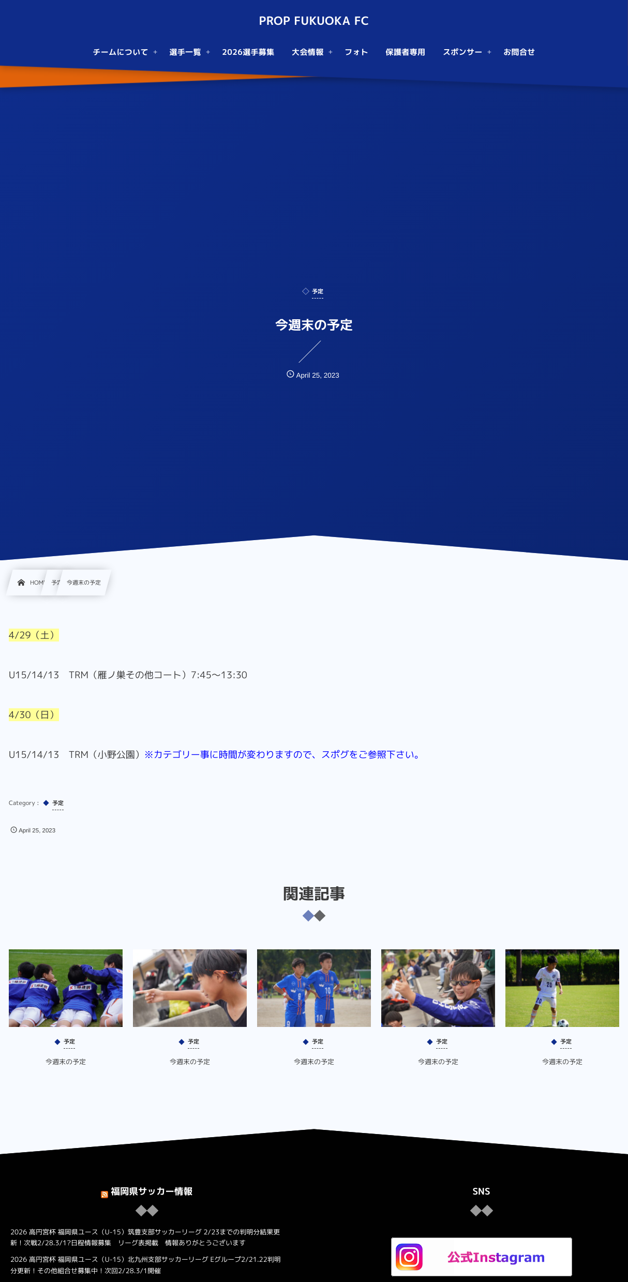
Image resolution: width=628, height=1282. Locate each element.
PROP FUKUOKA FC (314, 21)
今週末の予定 (66, 1070)
